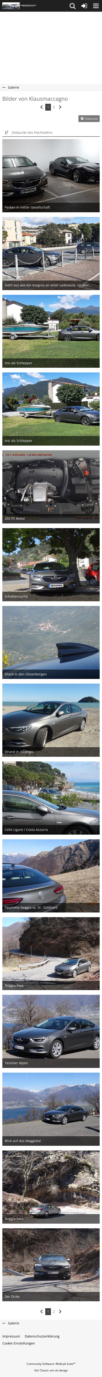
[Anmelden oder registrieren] (84, 6)
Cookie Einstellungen (18, 1343)
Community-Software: (51, 1364)
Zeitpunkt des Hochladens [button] (32, 132)
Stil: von (51, 1370)
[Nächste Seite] (60, 107)
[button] (72, 6)
